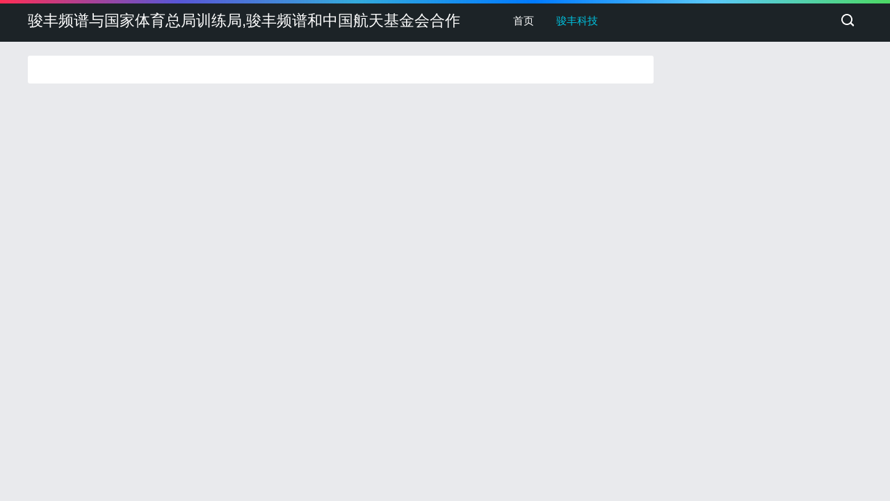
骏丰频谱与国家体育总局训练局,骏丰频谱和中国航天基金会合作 (244, 20)
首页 (523, 20)
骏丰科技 (577, 20)
